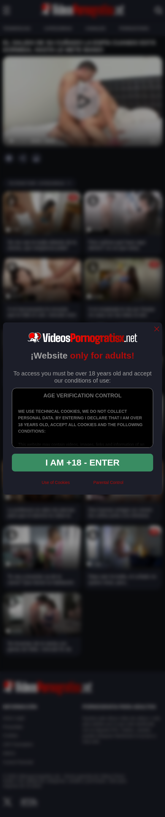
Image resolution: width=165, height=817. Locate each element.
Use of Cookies (56, 482)
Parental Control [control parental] (108, 482)
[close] (156, 329)
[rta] (81, 484)
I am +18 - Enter (82, 462)
